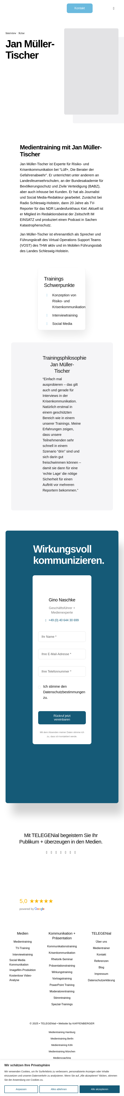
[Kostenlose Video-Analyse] (61, 864)
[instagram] (56, 852)
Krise (20, 33)
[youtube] (60, 852)
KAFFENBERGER (83, 1023)
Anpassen (21, 1089)
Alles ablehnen (59, 1089)
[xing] (70, 852)
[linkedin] (65, 852)
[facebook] (46, 852)
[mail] (75, 852)
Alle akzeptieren (99, 1089)
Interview (9, 33)
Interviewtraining (65, 312)
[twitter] (51, 852)
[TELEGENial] (27, 5)
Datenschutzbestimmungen (64, 692)
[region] (62, 1078)
